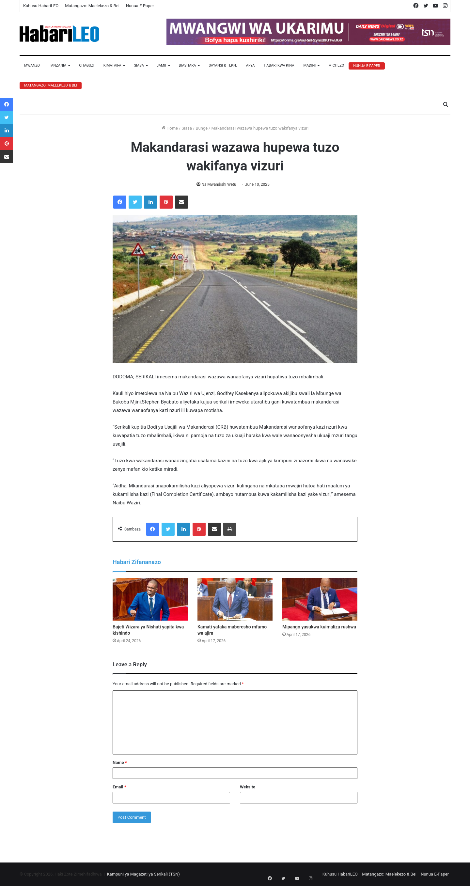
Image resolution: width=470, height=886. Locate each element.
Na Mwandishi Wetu (218, 184)
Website (247, 786)
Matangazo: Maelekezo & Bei (92, 5)
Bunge (202, 128)
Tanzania (57, 65)
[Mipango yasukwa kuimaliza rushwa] (319, 599)
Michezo (336, 65)
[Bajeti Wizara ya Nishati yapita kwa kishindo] (150, 599)
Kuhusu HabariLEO (40, 5)
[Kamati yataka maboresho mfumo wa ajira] (235, 599)
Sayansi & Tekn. (223, 65)
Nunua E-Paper (140, 5)
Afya (250, 65)
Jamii (161, 65)
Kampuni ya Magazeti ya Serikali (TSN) (143, 874)
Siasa (139, 65)
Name (120, 762)
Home (170, 128)
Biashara (187, 65)
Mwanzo (32, 65)
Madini (309, 65)
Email (119, 786)
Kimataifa (112, 65)
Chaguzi (86, 65)
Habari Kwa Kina (279, 65)
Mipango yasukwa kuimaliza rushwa (319, 626)
